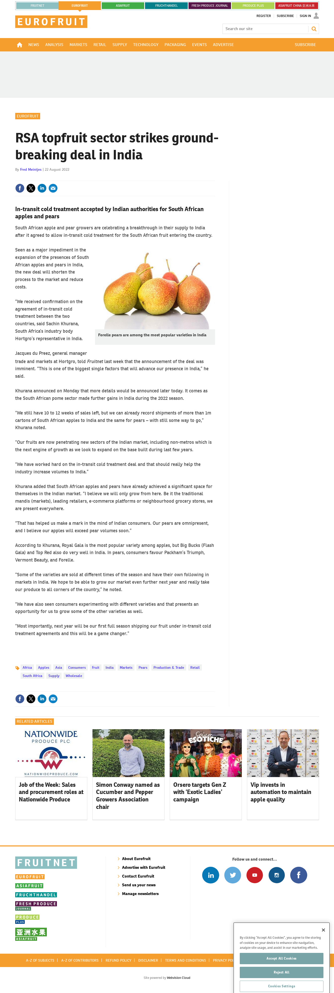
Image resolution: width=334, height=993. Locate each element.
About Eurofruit (136, 858)
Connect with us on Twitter (232, 875)
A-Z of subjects (40, 960)
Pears (143, 667)
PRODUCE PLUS (253, 6)
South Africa (32, 675)
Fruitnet (37, 6)
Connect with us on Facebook (298, 875)
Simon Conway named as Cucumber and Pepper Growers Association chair (128, 796)
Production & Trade (168, 667)
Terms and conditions (185, 960)
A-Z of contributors (80, 960)
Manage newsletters (140, 893)
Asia (58, 667)
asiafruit (123, 6)
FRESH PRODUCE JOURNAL (210, 6)
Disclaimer (148, 960)
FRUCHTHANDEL (166, 6)
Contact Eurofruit (138, 876)
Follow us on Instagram (276, 875)
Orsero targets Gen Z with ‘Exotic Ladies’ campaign (199, 792)
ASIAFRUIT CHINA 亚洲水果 (296, 6)
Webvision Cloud (178, 978)
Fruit (95, 667)
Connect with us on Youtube (254, 875)
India (110, 667)
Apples (43, 667)
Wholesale (74, 675)
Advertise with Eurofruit (143, 867)
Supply (53, 675)
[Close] (323, 943)
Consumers (77, 667)
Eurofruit (28, 116)
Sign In (305, 16)
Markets (126, 667)
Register (263, 16)
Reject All (281, 985)
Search (314, 29)
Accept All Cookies (282, 971)
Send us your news (139, 885)
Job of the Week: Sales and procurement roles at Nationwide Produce (51, 792)
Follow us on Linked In (210, 875)
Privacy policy (226, 960)
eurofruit (80, 6)
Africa (27, 667)
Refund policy (118, 960)
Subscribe (285, 16)
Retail (195, 667)
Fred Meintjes (30, 169)
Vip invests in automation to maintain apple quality (281, 792)
